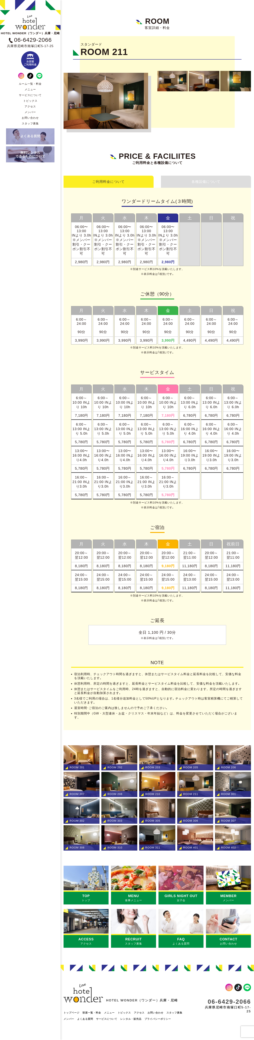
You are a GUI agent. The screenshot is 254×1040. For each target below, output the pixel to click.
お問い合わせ (30, 117)
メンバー (30, 112)
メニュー (30, 89)
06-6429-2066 (227, 1001)
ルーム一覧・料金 (30, 83)
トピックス (30, 100)
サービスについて (30, 95)
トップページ (71, 1012)
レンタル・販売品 (130, 1019)
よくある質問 (85, 1019)
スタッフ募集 (30, 123)
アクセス (30, 106)
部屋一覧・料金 (91, 1012)
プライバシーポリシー (157, 1019)
